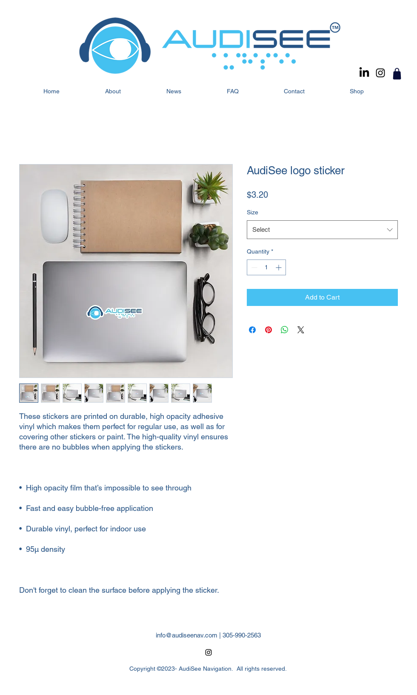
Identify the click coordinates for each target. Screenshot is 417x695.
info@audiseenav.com (186, 635)
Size (252, 212)
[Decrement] (253, 267)
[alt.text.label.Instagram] (380, 73)
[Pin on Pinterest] (268, 330)
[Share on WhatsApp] (285, 330)
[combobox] (322, 229)
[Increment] (279, 267)
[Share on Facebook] (252, 330)
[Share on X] (301, 330)
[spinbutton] (266, 267)
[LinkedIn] (364, 73)
